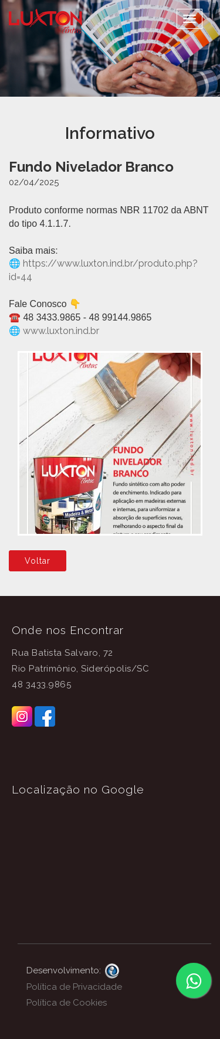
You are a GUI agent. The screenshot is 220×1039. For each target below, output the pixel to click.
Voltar (37, 561)
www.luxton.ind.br (60, 330)
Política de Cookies (66, 1002)
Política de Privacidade (74, 987)
